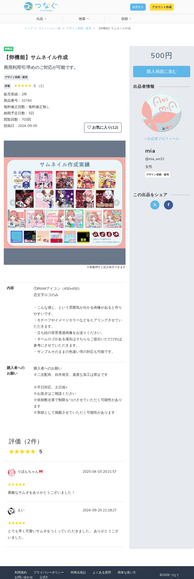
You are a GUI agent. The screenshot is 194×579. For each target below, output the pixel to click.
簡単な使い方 (127, 572)
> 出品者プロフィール (161, 138)
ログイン (122, 7)
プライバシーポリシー (49, 572)
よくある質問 (102, 572)
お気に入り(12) (102, 127)
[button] (13, 203)
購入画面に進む (162, 71)
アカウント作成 (156, 7)
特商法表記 (78, 572)
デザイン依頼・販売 (78, 28)
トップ (28, 28)
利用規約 (21, 572)
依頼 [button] (125, 19)
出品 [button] (40, 19)
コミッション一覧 (49, 28)
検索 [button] (82, 19)
